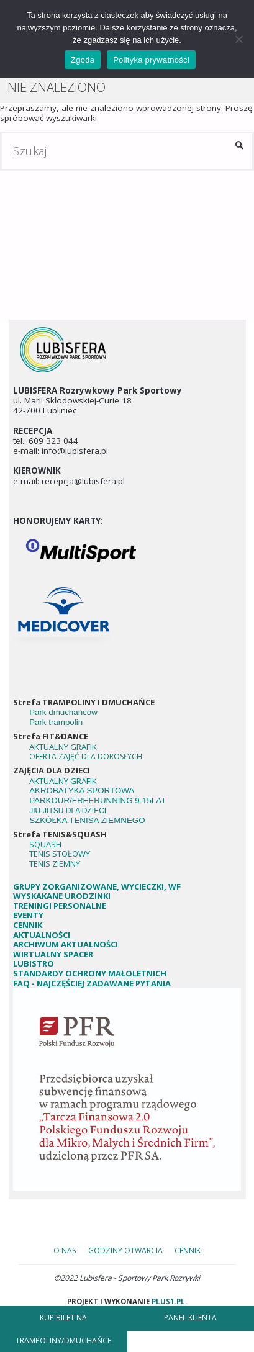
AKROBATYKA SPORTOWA (81, 790)
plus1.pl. (168, 1301)
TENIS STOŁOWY (59, 853)
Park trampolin (56, 722)
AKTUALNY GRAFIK (64, 746)
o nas (64, 1250)
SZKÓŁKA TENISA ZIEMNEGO (87, 820)
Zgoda (82, 60)
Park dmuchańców (63, 712)
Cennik (188, 1250)
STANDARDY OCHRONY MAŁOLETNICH (90, 973)
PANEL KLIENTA (190, 1317)
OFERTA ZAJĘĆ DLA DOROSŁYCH (85, 756)
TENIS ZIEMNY (54, 863)
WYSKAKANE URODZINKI (62, 895)
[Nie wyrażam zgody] (238, 39)
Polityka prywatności (151, 60)
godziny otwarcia (125, 1250)
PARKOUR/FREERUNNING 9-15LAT (97, 800)
